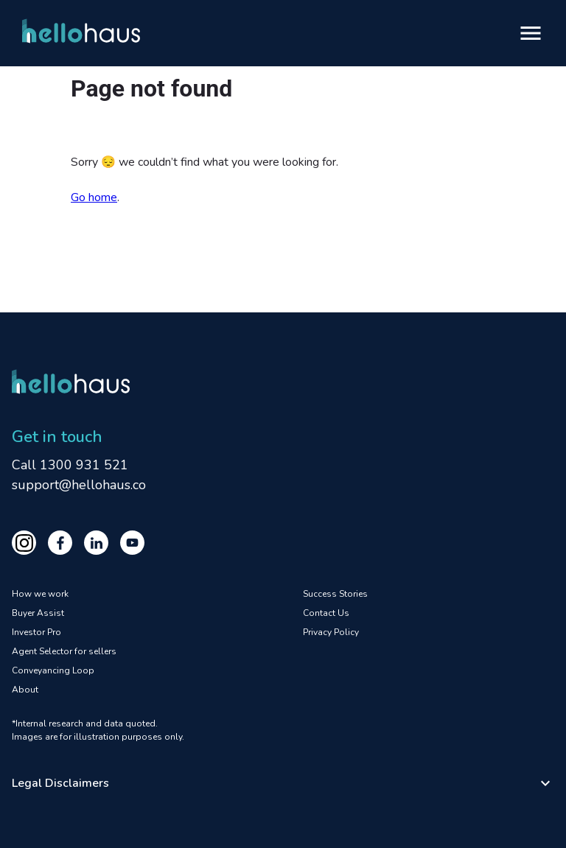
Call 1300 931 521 (70, 465)
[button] (283, 783)
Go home (94, 197)
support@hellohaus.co (79, 485)
